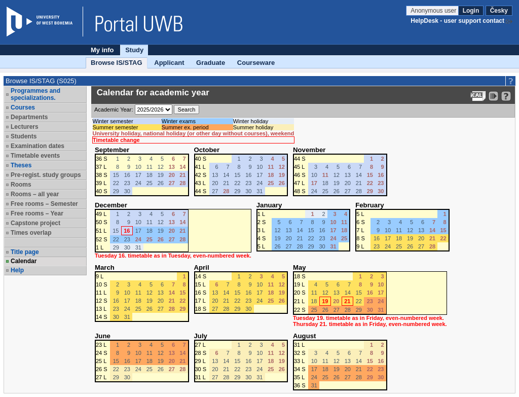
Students (23, 136)
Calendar (23, 261)
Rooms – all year (35, 194)
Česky (499, 10)
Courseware (256, 62)
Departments (29, 117)
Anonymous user (434, 10)
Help (17, 270)
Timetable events (35, 155)
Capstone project (35, 223)
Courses (23, 107)
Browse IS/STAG (116, 62)
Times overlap (31, 232)
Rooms (21, 184)
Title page (25, 252)
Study (134, 50)
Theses (21, 165)
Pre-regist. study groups (46, 174)
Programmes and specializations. (35, 94)
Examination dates (37, 146)
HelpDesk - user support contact (457, 20)
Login (471, 10)
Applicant (169, 62)
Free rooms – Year (37, 213)
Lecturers (25, 126)
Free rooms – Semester (44, 203)
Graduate (210, 62)
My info (102, 50)
